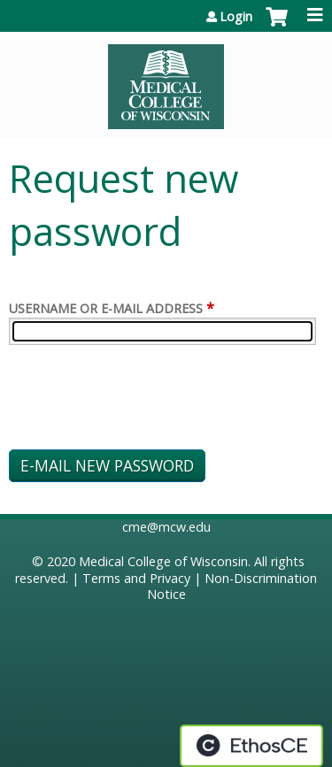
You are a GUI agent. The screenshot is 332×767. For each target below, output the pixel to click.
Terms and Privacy (136, 578)
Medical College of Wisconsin (163, 561)
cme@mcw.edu (166, 526)
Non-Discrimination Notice (232, 586)
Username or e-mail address (106, 308)
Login (236, 17)
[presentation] (143, 400)
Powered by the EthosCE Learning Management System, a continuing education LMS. (251, 746)
